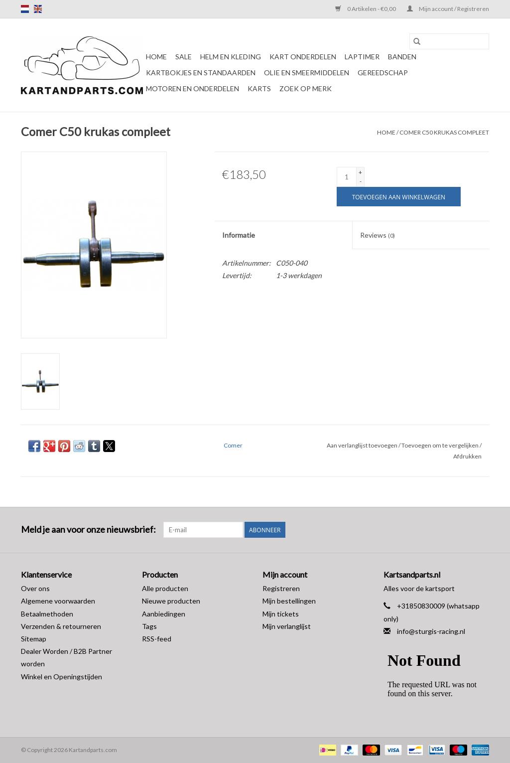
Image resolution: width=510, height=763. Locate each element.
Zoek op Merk (305, 88)
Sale (183, 56)
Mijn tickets (280, 614)
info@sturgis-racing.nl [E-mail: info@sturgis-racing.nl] (431, 631)
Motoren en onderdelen (192, 88)
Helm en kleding (230, 56)
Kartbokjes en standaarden (200, 72)
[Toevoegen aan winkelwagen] (399, 196)
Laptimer (362, 56)
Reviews (377, 235)
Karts (259, 88)
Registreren (281, 588)
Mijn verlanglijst (286, 626)
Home (156, 56)
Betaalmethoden (47, 614)
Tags (149, 626)
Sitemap (33, 638)
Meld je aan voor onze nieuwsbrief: (88, 529)
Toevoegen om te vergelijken (440, 445)
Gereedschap (383, 72)
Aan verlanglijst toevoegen (362, 445)
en (38, 9)
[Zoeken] (449, 41)
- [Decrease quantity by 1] (361, 181)
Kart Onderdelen (302, 56)
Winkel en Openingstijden (61, 676)
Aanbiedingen (163, 614)
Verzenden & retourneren (61, 626)
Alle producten (165, 588)
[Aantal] (347, 177)
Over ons (35, 588)
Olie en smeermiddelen (306, 72)
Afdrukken (467, 456)
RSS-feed (156, 638)
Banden (402, 56)
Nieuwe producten (171, 601)
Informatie (238, 235)
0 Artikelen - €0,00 (366, 8)
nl (25, 9)
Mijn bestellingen (289, 601)
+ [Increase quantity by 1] (360, 172)
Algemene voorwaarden (58, 601)
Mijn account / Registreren (448, 8)
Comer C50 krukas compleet (444, 132)
